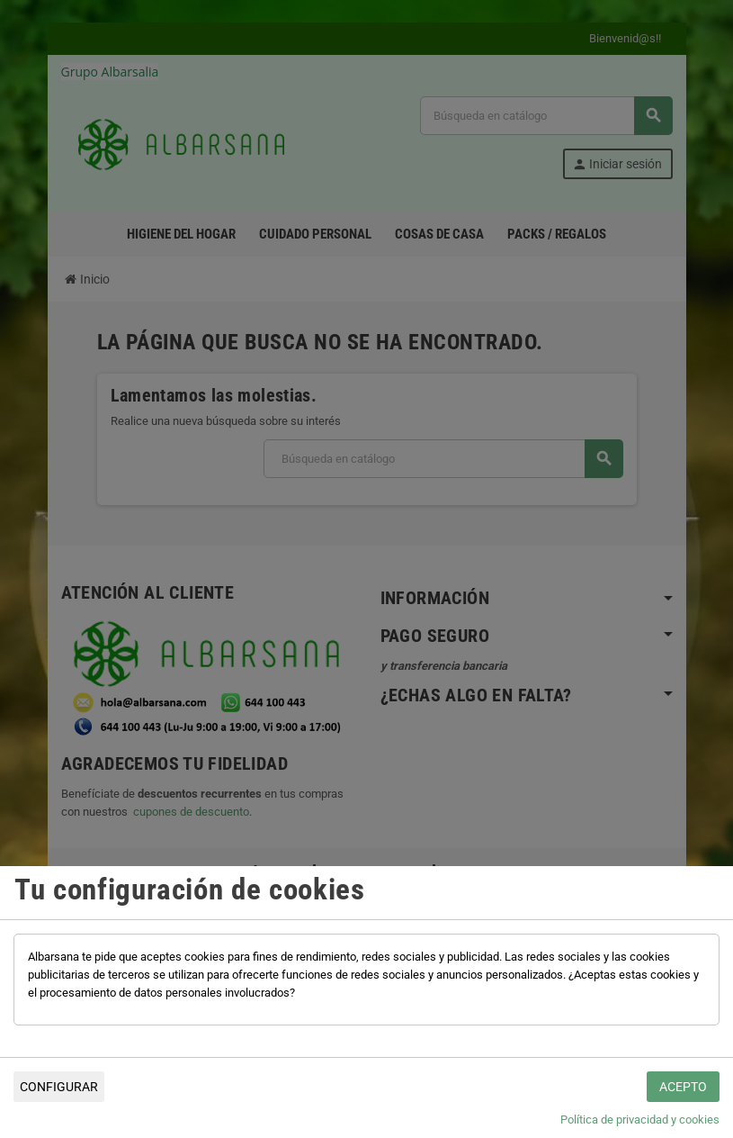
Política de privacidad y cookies (640, 1119)
